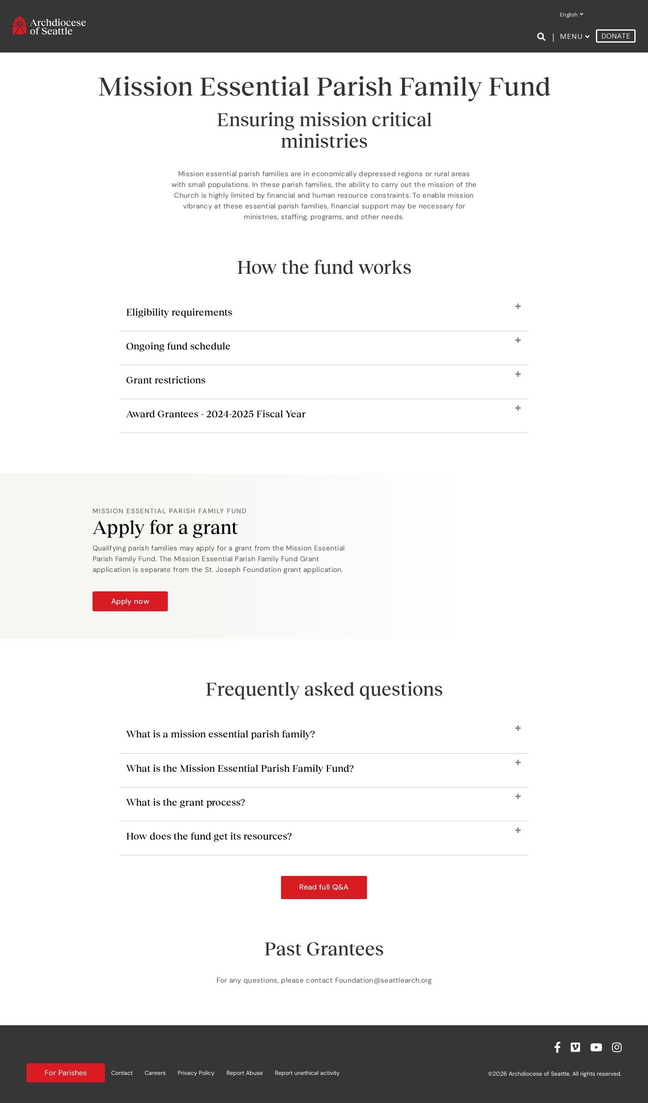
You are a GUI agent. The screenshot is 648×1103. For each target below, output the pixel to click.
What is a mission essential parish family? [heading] (220, 733)
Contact (122, 1073)
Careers (155, 1073)
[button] (324, 887)
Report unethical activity (307, 1073)
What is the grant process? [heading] (185, 802)
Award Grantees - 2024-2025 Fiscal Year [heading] (216, 413)
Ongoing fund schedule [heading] (178, 346)
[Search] (542, 36)
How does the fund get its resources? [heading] (209, 836)
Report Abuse (244, 1073)
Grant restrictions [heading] (165, 379)
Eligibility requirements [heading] (179, 312)
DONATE (615, 36)
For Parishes (66, 1073)
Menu (571, 36)
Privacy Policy (196, 1073)
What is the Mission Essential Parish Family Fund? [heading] (240, 768)
